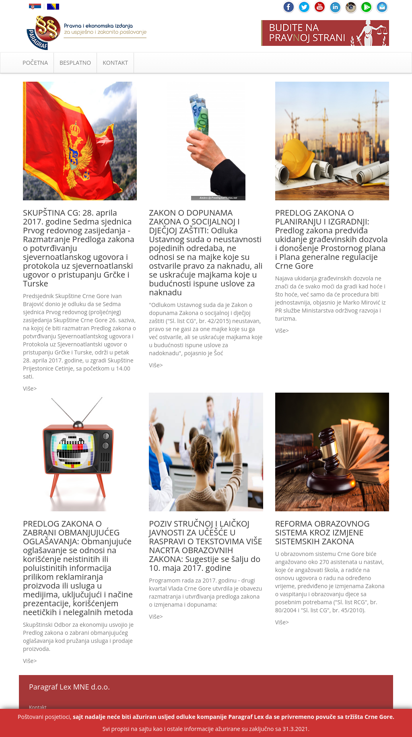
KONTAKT (115, 62)
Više (28, 388)
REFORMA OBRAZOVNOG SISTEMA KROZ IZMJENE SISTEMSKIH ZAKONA (322, 532)
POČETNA (35, 62)
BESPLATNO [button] (75, 62)
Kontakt (37, 707)
